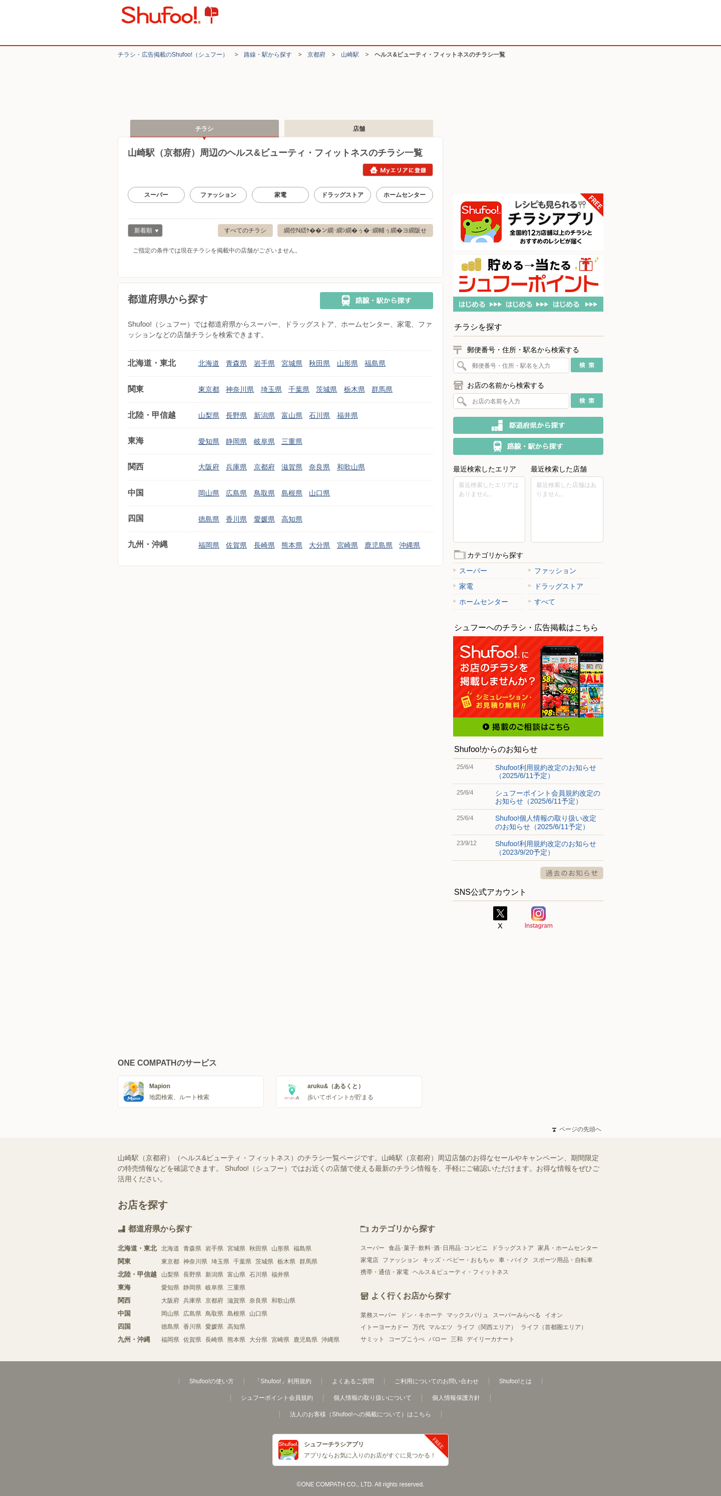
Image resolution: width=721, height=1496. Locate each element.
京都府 (316, 54)
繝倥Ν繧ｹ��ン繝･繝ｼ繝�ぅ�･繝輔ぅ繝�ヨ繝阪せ (355, 230)
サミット (372, 1339)
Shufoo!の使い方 (211, 1381)
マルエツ (441, 1327)
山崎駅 (350, 54)
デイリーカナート (491, 1339)
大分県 (319, 545)
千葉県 (298, 389)
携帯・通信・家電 (384, 1272)
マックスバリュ (468, 1315)
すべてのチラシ (245, 230)
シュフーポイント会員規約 (277, 1397)
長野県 (236, 415)
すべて (541, 602)
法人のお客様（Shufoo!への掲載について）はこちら (360, 1414)
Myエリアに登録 (398, 169)
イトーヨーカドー (384, 1327)
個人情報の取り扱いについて (372, 1397)
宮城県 (291, 363)
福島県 (375, 363)
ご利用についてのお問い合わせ (437, 1381)
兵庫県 (236, 467)
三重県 (291, 441)
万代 (419, 1327)
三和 (457, 1339)
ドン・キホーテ (422, 1315)
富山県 (291, 415)
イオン (554, 1315)
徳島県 (208, 519)
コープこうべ (407, 1339)
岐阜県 (264, 441)
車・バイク (514, 1260)
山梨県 (208, 415)
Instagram (539, 917)
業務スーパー (378, 1315)
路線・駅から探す (268, 54)
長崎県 (264, 545)
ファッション (218, 194)
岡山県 (208, 493)
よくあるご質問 (353, 1381)
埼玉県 (271, 389)
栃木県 (354, 389)
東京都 (208, 389)
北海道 (208, 363)
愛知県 (208, 441)
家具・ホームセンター (568, 1248)
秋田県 (319, 363)
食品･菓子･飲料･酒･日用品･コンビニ (438, 1248)
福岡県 (208, 545)
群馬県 (382, 389)
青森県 (236, 363)
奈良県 (319, 467)
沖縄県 (409, 545)
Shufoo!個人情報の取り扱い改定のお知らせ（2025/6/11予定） (545, 822)
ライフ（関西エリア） (487, 1327)
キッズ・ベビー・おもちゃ (459, 1260)
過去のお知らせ (571, 873)
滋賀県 (291, 467)
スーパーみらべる (517, 1315)
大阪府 (208, 467)
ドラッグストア (342, 194)
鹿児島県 (379, 545)
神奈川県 (240, 389)
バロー (438, 1339)
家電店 (369, 1260)
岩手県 (264, 363)
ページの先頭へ (576, 1129)
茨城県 (326, 389)
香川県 (236, 519)
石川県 (319, 415)
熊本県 (291, 545)
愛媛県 (264, 519)
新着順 (143, 231)
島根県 (291, 493)
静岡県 (236, 441)
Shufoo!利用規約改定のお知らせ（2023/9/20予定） (545, 848)
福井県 (347, 415)
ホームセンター (405, 194)
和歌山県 (351, 467)
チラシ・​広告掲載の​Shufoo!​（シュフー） (173, 54)
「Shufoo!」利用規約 (282, 1381)
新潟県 (264, 415)
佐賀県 (236, 545)
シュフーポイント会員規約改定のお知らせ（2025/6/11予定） (547, 797)
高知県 (291, 519)
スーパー (156, 194)
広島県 (236, 493)
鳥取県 (264, 493)
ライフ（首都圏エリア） (554, 1327)
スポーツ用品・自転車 (563, 1260)
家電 (280, 194)
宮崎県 (347, 545)
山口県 (319, 493)
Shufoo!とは (515, 1381)
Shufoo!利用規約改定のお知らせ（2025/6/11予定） (545, 772)
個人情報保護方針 (456, 1397)
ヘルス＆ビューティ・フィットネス (461, 1272)
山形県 (347, 363)
